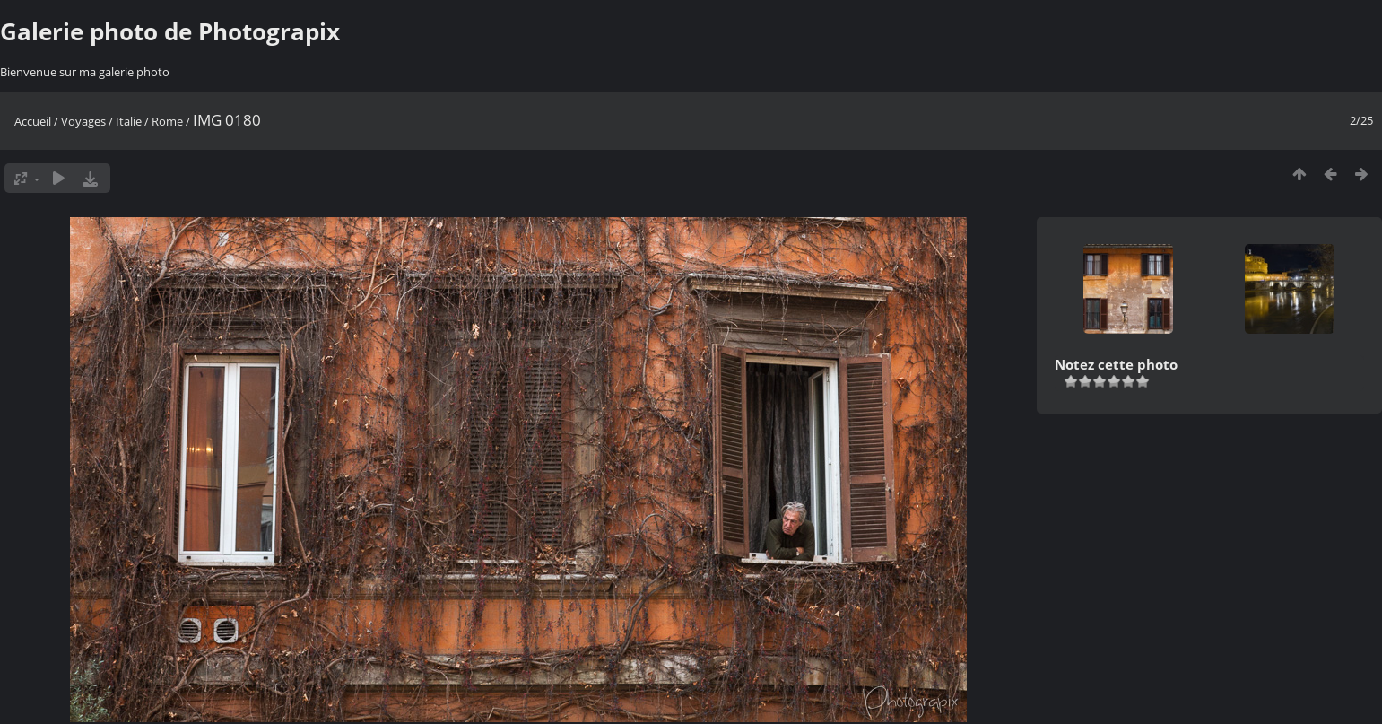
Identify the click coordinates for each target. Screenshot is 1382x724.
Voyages (83, 121)
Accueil (32, 121)
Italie (129, 121)
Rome (167, 121)
